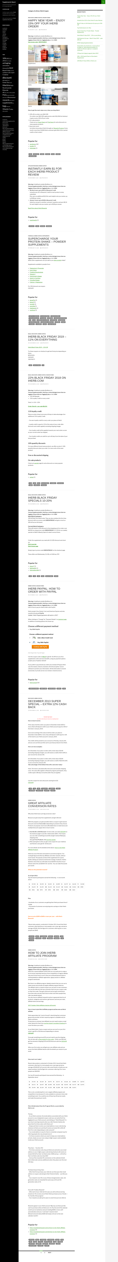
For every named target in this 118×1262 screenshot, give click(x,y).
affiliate (32, 226)
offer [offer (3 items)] (6, 92)
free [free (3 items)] (9, 80)
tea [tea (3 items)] (13, 103)
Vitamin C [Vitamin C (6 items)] (6, 109)
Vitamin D (38, 324)
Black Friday (37, 365)
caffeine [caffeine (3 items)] (12, 70)
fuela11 (4, 31)
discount (36, 154)
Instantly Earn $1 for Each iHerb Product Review (45, 171)
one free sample (50, 839)
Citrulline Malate (35, 280)
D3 (30, 320)
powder (57, 322)
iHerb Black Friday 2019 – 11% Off (38, 347)
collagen (43, 318)
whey (44, 324)
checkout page (62, 619)
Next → (50, 1252)
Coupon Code (45, 710)
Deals (29, 333)
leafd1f (4, 140)
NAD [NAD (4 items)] (12, 85)
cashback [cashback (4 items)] (5, 72)
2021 (31, 154)
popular (32, 938)
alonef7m (32, 300)
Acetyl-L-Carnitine (35, 278)
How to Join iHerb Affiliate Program (42, 954)
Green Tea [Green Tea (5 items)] (6, 82)
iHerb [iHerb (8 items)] (5, 85)
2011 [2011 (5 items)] (8, 58)
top (62, 938)
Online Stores (46, 17)
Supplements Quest (9, 2)
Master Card (52, 688)
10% (30, 576)
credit (58, 788)
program (38, 938)
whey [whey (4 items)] (11, 109)
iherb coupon (5, 124)
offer (56, 576)
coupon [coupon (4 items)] (12, 72)
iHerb (31, 485)
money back (40, 790)
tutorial (40, 1245)
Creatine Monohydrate (36, 272)
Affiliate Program (33, 165)
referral (50, 938)
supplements (33, 156)
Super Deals (41, 122)
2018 (35, 483)
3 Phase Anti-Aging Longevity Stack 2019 (87, 53)
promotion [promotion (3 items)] (12, 95)
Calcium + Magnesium (36, 282)
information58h (34, 570)
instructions (48, 1241)
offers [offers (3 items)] (8, 92)
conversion (44, 936)
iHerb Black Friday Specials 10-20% (42, 499)
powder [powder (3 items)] (13, 92)
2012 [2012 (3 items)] (11, 58)
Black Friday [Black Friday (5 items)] (6, 70)
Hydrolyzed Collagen (36, 276)
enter (57, 1239)
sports (58, 154)
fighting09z (33, 568)
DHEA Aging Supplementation (85, 43)
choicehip (5, 29)
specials (36, 463)
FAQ (62, 1239)
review (42, 226)
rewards (49, 226)
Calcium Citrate (45, 316)
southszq (32, 310)
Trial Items (51, 122)
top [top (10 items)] (4, 105)
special (53, 790)
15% (34, 576)
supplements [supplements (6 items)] (7, 103)
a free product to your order (46, 1039)
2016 (43, 576)
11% (30, 483)
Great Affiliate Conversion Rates (42, 805)
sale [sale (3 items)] (10, 100)
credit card (43, 688)
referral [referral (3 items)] (6, 97)
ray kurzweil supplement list (9, 121)
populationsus (6, 38)
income (56, 936)
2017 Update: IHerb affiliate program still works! (42, 1005)
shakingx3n (33, 308)
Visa (64, 688)
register (45, 1243)
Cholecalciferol (55, 316)
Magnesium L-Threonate (37, 268)
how (35, 1241)
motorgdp (33, 148)
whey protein (57, 260)
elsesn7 (32, 566)
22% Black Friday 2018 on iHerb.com (47, 379)
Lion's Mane (54, 320)
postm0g (32, 306)
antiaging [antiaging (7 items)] (6, 63)
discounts (60, 483)
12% (34, 788)
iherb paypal (33, 682)
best (37, 936)
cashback (53, 483)
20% (38, 576)
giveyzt (4, 35)
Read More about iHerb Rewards (37, 208)
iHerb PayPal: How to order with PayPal (44, 590)
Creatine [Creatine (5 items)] (5, 75)
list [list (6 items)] (9, 85)
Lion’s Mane (33, 270)
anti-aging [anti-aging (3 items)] (9, 60)
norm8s (32, 304)
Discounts (31, 17)
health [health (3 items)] (10, 82)
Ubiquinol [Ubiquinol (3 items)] (8, 106)
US (43, 365)
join (62, 936)
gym (34, 320)
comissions (51, 1239)
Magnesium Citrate (34, 322)
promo (48, 154)
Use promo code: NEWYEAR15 (37, 42)
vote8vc (4, 137)
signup (58, 1243)
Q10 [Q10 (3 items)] (3, 97)
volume (31, 940)
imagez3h (5, 47)
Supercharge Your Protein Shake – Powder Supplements (47, 241)
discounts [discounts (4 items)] (5, 80)
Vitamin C (33, 274)
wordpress (33, 144)
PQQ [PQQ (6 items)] (4, 95)
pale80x (4, 46)
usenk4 (4, 41)
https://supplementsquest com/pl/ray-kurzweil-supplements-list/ (8, 134)
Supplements (43, 29)
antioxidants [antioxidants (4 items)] (6, 65)
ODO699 (31, 782)
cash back (44, 788)
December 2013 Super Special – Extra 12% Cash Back (47, 704)
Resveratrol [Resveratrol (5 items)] (11, 97)
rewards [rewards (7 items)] (6, 100)
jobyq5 (32, 302)
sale (53, 154)
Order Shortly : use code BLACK (37, 406)
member (60, 1241)
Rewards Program (59, 128)
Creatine (50, 318)
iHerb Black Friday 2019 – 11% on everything (47, 338)
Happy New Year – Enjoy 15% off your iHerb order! (46, 23)
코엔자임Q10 (6, 125)
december (32, 790)
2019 (31, 365)
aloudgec (5, 43)
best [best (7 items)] (11, 68)
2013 (39, 788)
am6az (32, 477)
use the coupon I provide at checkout (54, 1023)
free (31, 1241)
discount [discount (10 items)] (7, 77)
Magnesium (62, 320)
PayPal (59, 688)
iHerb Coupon (38, 17)
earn (37, 226)
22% (39, 483)
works (47, 1245)
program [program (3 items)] (8, 95)
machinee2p (33, 220)
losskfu (32, 146)
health (50, 936)
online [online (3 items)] (10, 92)
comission (43, 1239)
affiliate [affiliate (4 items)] (5, 60)
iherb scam (5, 127)
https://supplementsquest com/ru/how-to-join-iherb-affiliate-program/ (8, 130)
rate (44, 938)
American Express (34, 688)
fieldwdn (4, 49)
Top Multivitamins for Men (84, 28)
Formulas (31, 235)
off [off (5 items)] (3, 92)
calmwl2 (4, 34)
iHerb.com (36, 485)
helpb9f (4, 142)
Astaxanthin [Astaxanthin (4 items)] (6, 68)
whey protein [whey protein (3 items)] (5, 111)
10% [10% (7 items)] (4, 58)
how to (41, 1241)
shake (63, 322)
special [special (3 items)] (12, 100)
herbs (42, 154)
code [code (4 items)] (9, 72)
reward (47, 790)
